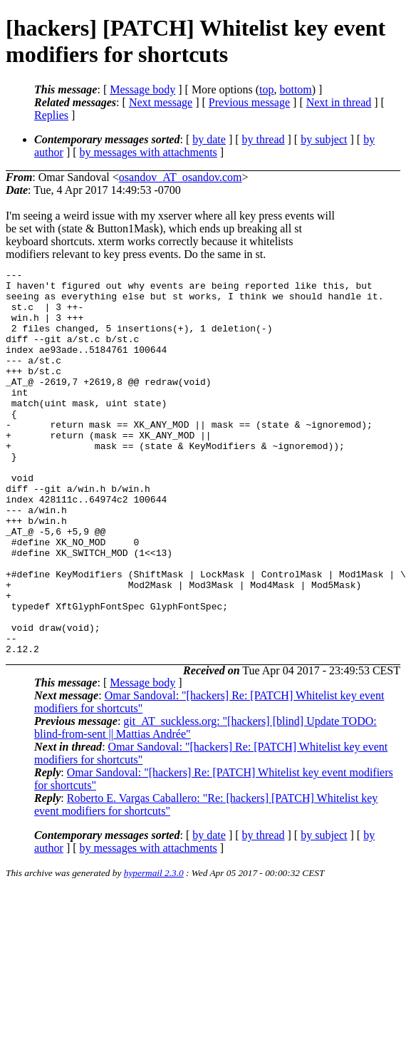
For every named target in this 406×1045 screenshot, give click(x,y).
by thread (263, 139)
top (266, 89)
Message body (142, 89)
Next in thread (339, 102)
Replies (51, 115)
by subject (324, 139)
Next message (160, 102)
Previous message (249, 102)
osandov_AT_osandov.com (180, 177)
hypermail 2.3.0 (154, 949)
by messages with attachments (148, 152)
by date (209, 139)
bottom (295, 89)
